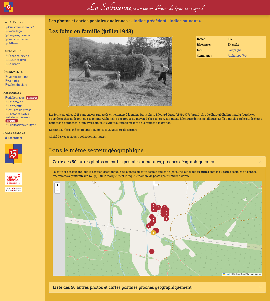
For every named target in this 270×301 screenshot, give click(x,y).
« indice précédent (149, 20)
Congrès (12, 80)
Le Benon (12, 64)
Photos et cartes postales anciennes (17, 117)
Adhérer (12, 43)
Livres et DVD (15, 60)
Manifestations (16, 76)
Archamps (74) (237, 55)
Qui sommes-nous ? (19, 27)
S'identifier (13, 138)
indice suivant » (185, 20)
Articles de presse (18, 110)
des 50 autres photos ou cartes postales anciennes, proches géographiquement (134, 161)
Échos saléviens (17, 56)
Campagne (234, 50)
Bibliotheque (21, 98)
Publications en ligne (20, 125)
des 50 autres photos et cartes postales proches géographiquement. (123, 287)
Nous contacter (16, 39)
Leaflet (227, 274)
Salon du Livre (16, 84)
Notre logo (13, 31)
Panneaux (13, 106)
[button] (153, 232)
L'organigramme (17, 35)
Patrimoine (14, 102)
